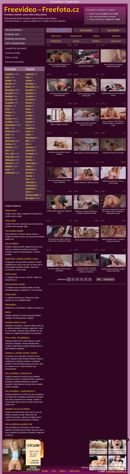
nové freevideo (59, 30)
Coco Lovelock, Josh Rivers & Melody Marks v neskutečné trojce (113, 123)
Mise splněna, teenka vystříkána (86, 153)
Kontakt (45, 471)
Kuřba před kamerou (86, 66)
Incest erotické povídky (15, 284)
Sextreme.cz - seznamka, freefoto (19, 439)
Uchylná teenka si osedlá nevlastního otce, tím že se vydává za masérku (86, 270)
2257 (54, 471)
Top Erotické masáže (14, 230)
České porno (10, 294)
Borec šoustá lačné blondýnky (86, 240)
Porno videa (10, 220)
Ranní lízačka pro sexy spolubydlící (86, 95)
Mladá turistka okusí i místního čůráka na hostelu (113, 240)
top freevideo (86, 30)
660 (99, 279)
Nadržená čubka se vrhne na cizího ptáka (113, 182)
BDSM (8, 312)
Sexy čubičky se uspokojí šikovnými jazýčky (113, 65)
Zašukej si (96, 41)
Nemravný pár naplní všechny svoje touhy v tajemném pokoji (59, 240)
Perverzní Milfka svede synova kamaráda (59, 270)
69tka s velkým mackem (59, 124)
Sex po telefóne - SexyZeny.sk (18, 373)
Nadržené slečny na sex (15, 322)
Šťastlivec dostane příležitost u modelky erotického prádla (86, 212)
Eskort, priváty (11, 57)
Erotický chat (12, 34)
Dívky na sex (116, 41)
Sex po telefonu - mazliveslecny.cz (20, 391)
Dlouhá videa (11, 210)
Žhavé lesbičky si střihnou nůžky (86, 182)
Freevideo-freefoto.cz (116, 471)
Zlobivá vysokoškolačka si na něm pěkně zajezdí (59, 65)
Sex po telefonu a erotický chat (18, 424)
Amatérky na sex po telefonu (17, 409)
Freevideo (10, 69)
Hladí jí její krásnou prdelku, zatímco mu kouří (86, 124)
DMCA (62, 471)
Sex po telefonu (57, 2)
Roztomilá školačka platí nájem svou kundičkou (59, 181)
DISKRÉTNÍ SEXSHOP (16, 48)
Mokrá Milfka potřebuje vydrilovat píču (59, 212)
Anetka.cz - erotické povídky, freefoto (21, 353)
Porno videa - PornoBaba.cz (17, 337)
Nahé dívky (116, 36)
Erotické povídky (72, 2)
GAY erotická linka (15, 43)
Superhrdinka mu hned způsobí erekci (113, 94)
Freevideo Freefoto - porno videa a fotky (42, 9)
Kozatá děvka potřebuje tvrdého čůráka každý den (113, 270)
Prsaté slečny (56, 41)
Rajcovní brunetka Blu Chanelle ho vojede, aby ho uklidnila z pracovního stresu (113, 211)
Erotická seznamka (15, 38)
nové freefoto (113, 30)
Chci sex (76, 41)
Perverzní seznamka (14, 62)
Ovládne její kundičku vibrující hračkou (59, 153)
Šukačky (96, 36)
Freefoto (30, 69)
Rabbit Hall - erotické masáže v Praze (21, 258)
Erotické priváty (76, 36)
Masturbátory (10, 304)
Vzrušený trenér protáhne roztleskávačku (59, 94)
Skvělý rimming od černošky (113, 153)
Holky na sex (11, 274)
